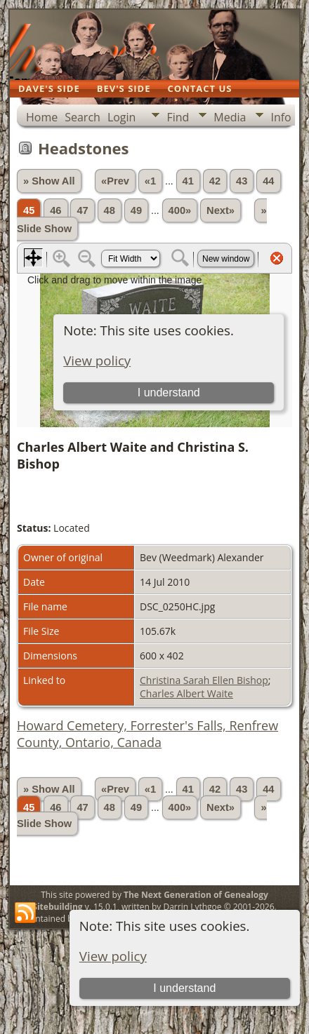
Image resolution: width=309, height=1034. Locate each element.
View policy (113, 956)
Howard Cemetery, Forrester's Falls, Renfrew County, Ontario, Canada (147, 734)
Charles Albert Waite (186, 693)
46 (55, 210)
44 (268, 181)
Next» (220, 210)
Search (82, 117)
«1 (150, 181)
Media (229, 117)
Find (177, 117)
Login (121, 117)
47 (82, 210)
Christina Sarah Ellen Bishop (204, 680)
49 (136, 210)
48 (109, 210)
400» (180, 210)
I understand (184, 988)
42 (215, 181)
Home (42, 117)
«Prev (115, 181)
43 (241, 181)
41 (188, 181)
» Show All (49, 181)
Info (280, 117)
